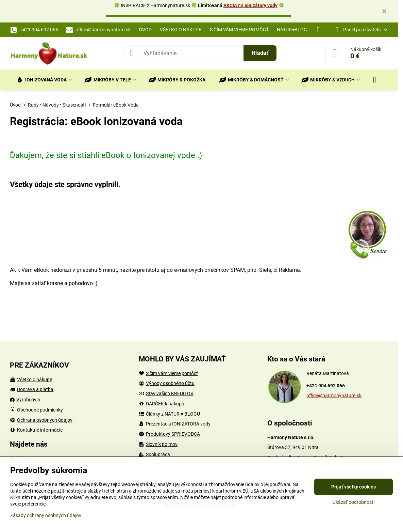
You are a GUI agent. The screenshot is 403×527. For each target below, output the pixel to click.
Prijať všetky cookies (353, 487)
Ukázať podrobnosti (353, 502)
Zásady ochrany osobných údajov (45, 515)
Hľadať (260, 53)
